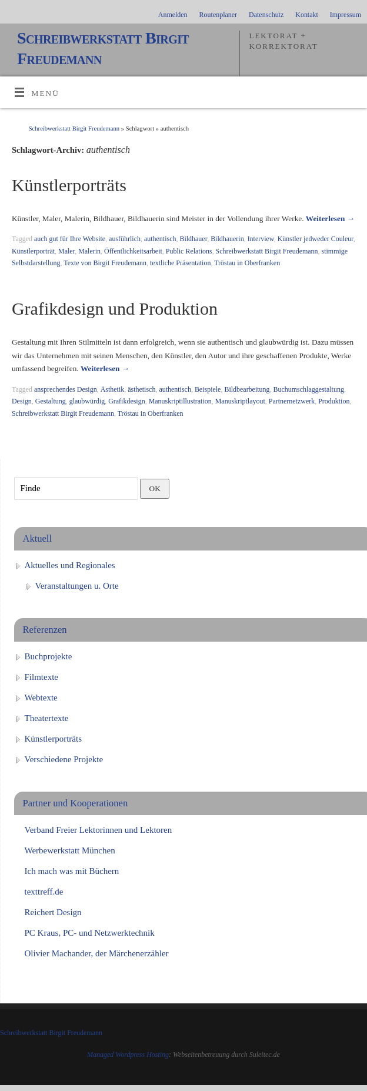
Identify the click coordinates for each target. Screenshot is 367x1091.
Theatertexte (47, 718)
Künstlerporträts (69, 185)
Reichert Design (53, 912)
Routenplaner (218, 15)
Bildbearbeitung (246, 389)
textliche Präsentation (180, 263)
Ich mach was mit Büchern (72, 871)
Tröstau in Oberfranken (247, 263)
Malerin (89, 251)
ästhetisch (141, 389)
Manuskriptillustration (180, 401)
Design (22, 401)
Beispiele (208, 389)
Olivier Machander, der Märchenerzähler (97, 953)
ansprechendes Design (65, 389)
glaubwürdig (87, 401)
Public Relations (189, 251)
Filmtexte (42, 677)
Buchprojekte (48, 656)
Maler (66, 251)
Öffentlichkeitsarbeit (133, 251)
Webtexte (41, 697)
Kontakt (306, 15)
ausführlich (125, 239)
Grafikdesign (126, 401)
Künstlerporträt (33, 251)
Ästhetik (113, 389)
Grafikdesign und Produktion (115, 308)
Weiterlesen (330, 218)
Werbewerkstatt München (70, 850)
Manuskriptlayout (240, 401)
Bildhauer (193, 239)
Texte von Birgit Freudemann (105, 263)
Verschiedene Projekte (64, 759)
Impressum (345, 15)
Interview (261, 239)
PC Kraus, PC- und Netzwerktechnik (90, 932)
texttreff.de (44, 891)
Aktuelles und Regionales (70, 565)
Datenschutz (266, 15)
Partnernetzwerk (292, 401)
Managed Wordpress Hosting (128, 1054)
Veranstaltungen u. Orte (77, 585)
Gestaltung (50, 401)
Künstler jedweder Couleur (315, 239)
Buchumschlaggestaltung (308, 389)
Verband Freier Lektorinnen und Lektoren (98, 830)
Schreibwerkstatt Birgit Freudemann (103, 48)
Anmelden (173, 15)
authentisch (160, 239)
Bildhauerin (227, 239)
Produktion (333, 401)
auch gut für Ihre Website (69, 239)
